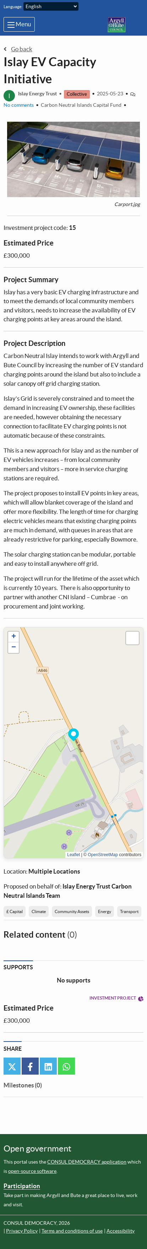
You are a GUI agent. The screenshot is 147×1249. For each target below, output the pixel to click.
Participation (22, 1185)
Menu (19, 24)
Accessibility (121, 1231)
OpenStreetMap (103, 854)
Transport (129, 911)
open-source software (32, 1171)
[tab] (23, 1087)
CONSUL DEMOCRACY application (86, 1162)
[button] (73, 733)
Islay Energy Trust (37, 94)
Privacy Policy (22, 1231)
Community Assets (72, 911)
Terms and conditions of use (72, 1231)
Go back (18, 49)
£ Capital (14, 911)
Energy (104, 911)
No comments (19, 105)
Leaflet (73, 854)
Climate (39, 911)
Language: (13, 6)
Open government (37, 1148)
